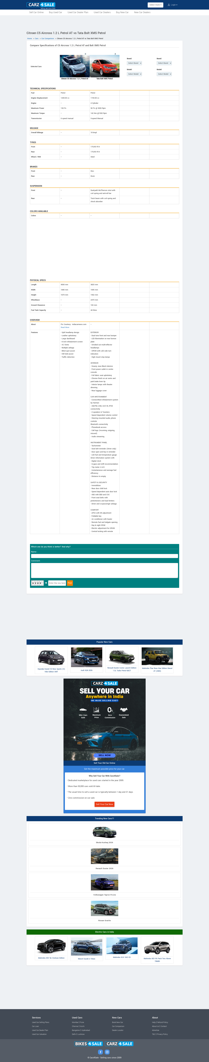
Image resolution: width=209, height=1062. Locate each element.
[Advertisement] (104, 23)
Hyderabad (86, 1030)
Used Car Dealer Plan (78, 12)
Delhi (74, 1034)
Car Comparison (118, 1026)
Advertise (155, 1030)
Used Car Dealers (102, 12)
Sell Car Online (36, 12)
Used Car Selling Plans (40, 1022)
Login (172, 4)
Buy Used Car (55, 12)
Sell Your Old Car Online (104, 763)
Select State (155, 4)
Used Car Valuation (39, 1034)
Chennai (75, 1026)
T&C (153, 1034)
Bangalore (76, 1030)
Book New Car (117, 1022)
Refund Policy (162, 1022)
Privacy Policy (162, 1034)
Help (154, 1022)
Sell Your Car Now (104, 804)
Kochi (82, 1026)
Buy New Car (122, 12)
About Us (155, 1026)
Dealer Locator (117, 1030)
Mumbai (75, 1022)
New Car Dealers (142, 12)
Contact (164, 1026)
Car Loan (35, 1026)
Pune (82, 1022)
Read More (65, 327)
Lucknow (81, 1034)
